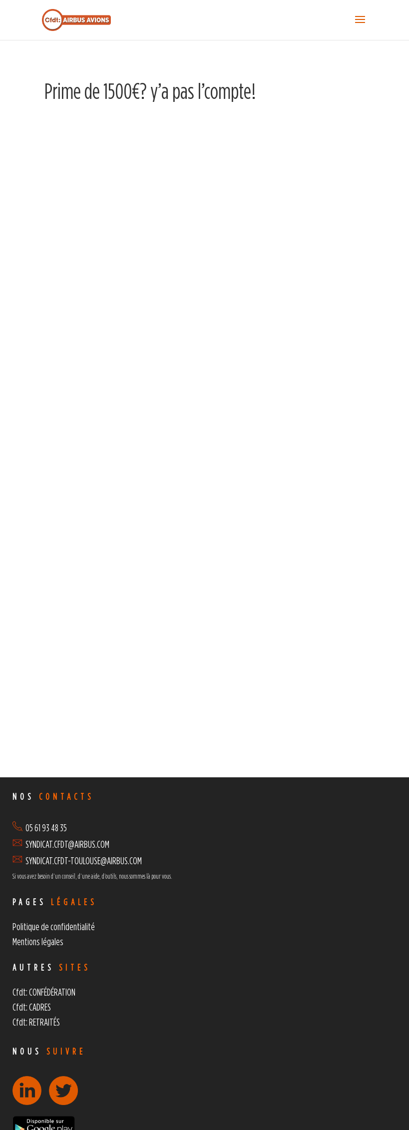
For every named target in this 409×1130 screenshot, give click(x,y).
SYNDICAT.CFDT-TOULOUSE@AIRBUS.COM (83, 860)
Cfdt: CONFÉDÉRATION (43, 992)
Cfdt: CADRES (31, 1007)
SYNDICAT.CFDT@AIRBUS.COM (67, 844)
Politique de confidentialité (53, 926)
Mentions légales (37, 941)
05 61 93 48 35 (39, 827)
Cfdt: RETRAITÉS (36, 1022)
